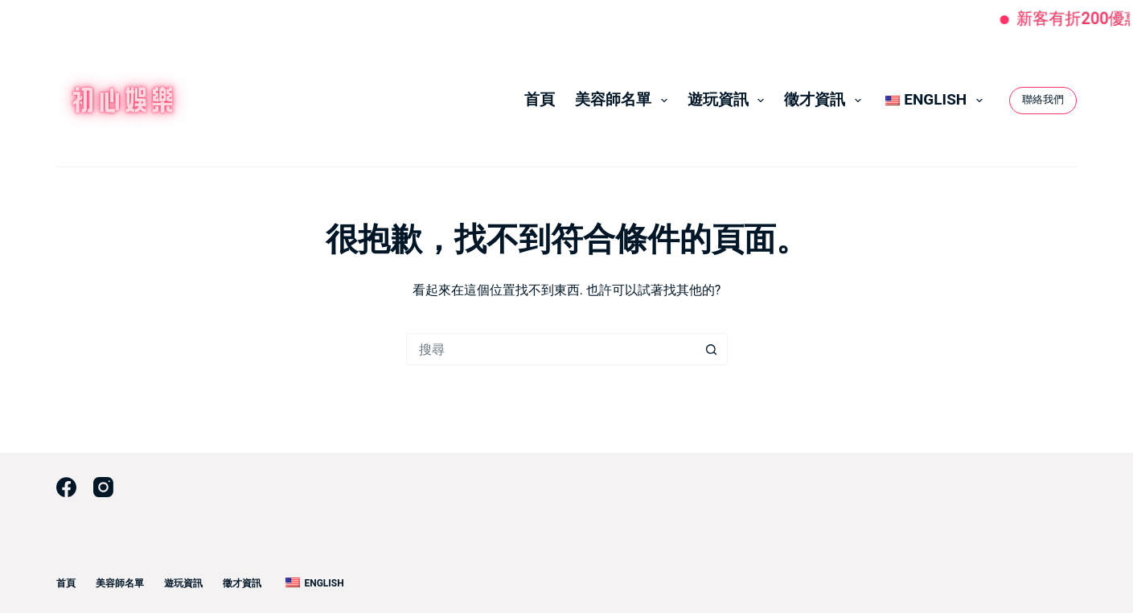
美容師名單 (624, 99)
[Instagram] (103, 487)
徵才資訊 (826, 99)
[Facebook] (66, 487)
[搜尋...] (551, 349)
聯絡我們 (1043, 99)
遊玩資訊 (729, 99)
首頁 (539, 99)
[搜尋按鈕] (712, 349)
